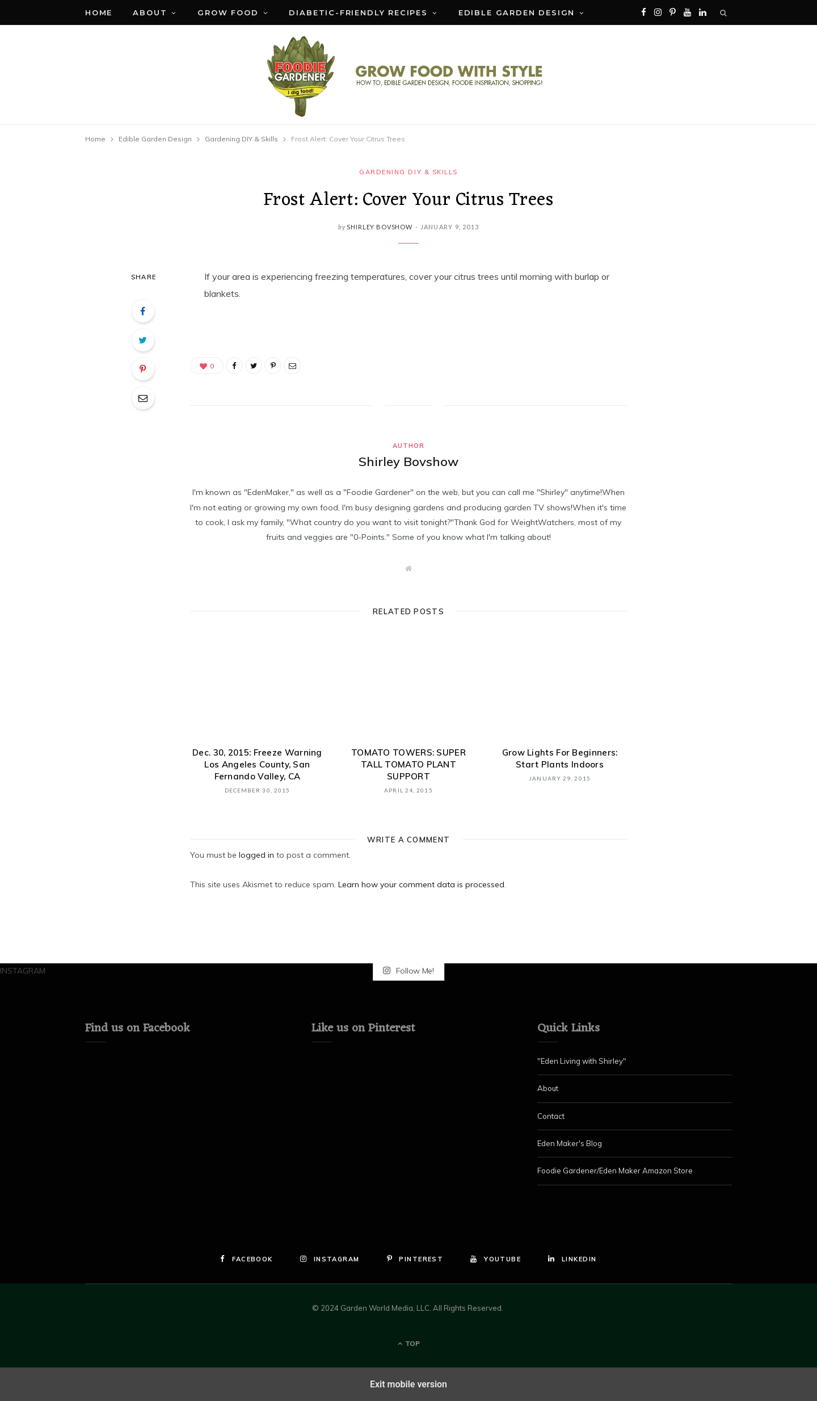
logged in (256, 855)
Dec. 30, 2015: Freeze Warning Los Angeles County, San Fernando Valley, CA (257, 764)
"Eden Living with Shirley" (581, 1061)
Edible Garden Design (516, 12)
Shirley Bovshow (379, 226)
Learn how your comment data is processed (421, 884)
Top (409, 1343)
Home (98, 12)
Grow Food (227, 12)
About (150, 12)
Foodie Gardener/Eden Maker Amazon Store (615, 1170)
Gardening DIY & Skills (408, 172)
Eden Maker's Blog (569, 1143)
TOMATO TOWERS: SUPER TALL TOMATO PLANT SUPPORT (408, 764)
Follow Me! (408, 971)
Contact (551, 1116)
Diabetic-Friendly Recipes (358, 12)
